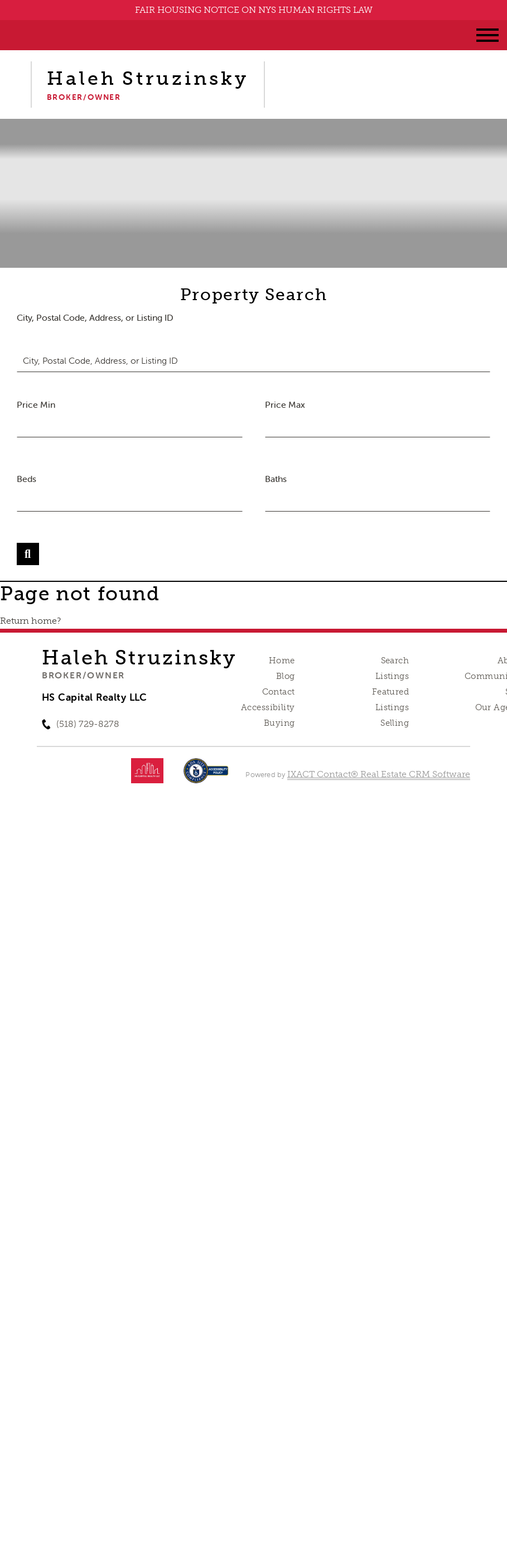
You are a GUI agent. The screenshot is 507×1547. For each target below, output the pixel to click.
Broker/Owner (83, 675)
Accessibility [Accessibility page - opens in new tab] (267, 707)
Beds (26, 478)
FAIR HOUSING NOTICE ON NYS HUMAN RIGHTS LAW (254, 9)
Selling (394, 723)
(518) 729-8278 (87, 724)
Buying (279, 723)
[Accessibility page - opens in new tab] (206, 776)
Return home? (30, 620)
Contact (278, 692)
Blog (285, 676)
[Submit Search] (28, 554)
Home (282, 661)
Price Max (285, 404)
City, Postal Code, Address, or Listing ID (95, 317)
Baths (276, 478)
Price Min (36, 404)
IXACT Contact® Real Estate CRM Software (378, 774)
